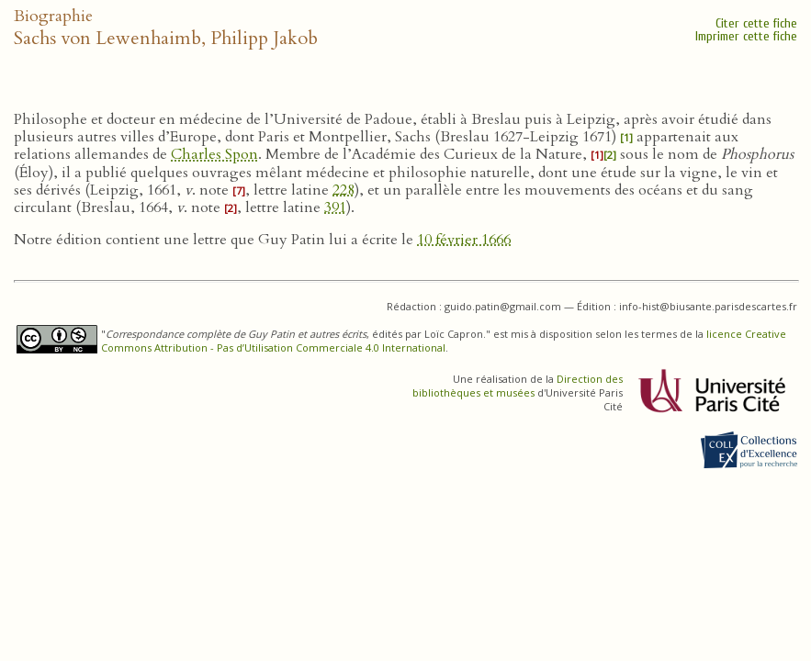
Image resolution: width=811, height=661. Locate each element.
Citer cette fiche (756, 23)
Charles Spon (214, 154)
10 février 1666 (464, 240)
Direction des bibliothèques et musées (517, 385)
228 (343, 190)
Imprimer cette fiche (746, 36)
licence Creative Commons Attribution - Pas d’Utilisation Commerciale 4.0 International (443, 340)
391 (335, 207)
